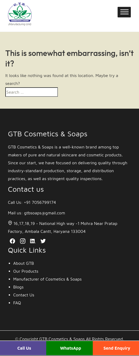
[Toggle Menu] (124, 13)
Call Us (24, 348)
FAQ (17, 302)
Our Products (25, 271)
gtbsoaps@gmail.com (44, 212)
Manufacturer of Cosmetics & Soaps (47, 279)
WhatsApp (70, 348)
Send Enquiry (117, 348)
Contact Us (23, 294)
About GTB (23, 263)
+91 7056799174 (40, 202)
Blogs (18, 287)
